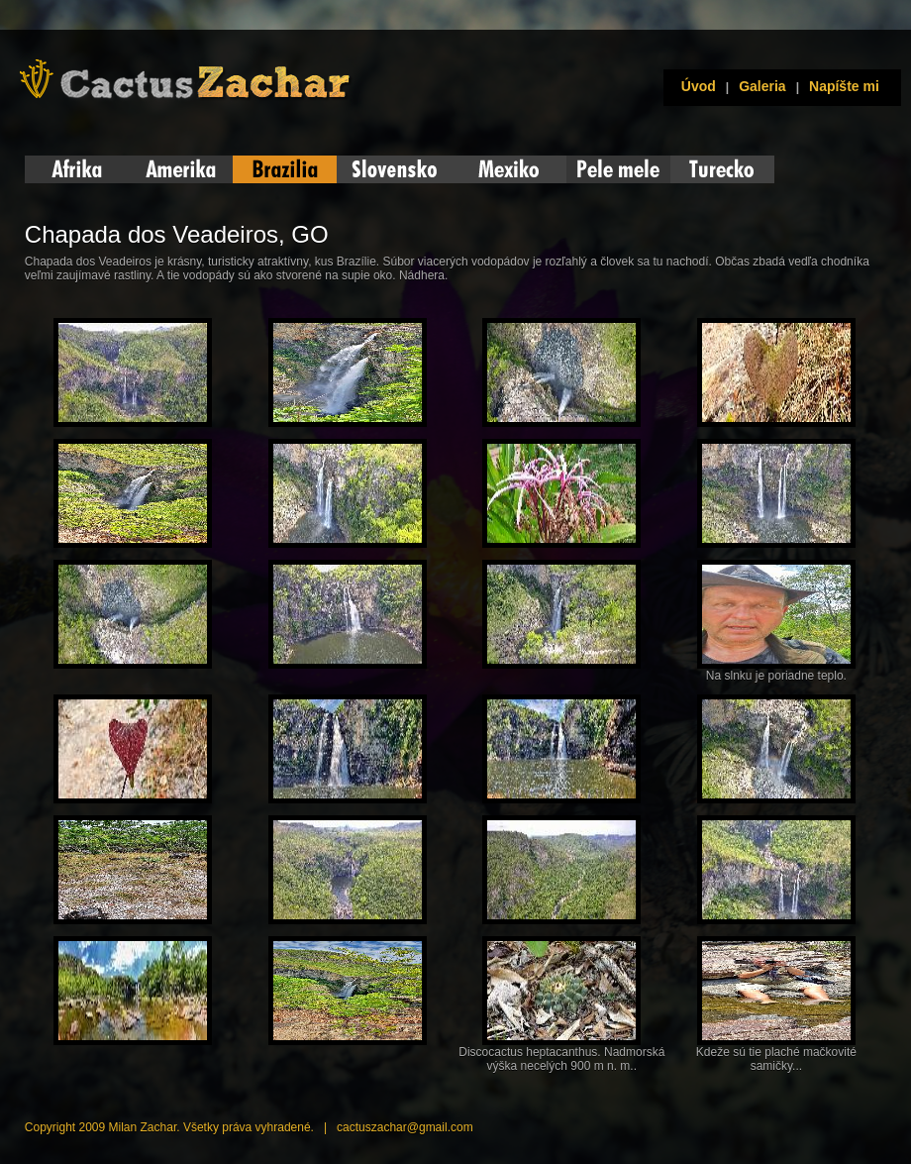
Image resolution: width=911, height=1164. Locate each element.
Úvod (694, 86)
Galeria (762, 86)
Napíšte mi (844, 86)
